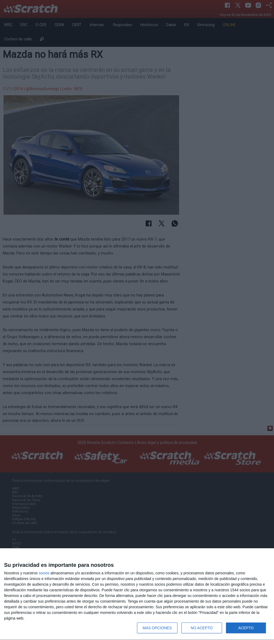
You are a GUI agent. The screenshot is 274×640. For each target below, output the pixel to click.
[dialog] (137, 594)
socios (44, 573)
